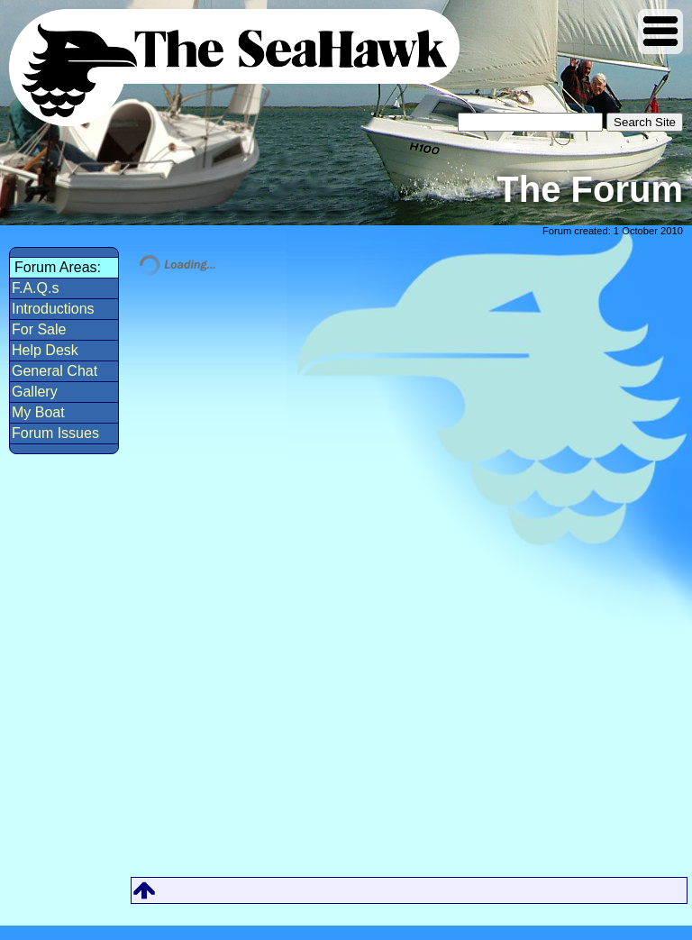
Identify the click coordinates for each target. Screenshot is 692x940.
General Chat (54, 371)
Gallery (35, 391)
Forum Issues (55, 433)
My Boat (38, 412)
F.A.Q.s (35, 288)
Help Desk (45, 350)
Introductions (53, 308)
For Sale (39, 329)
